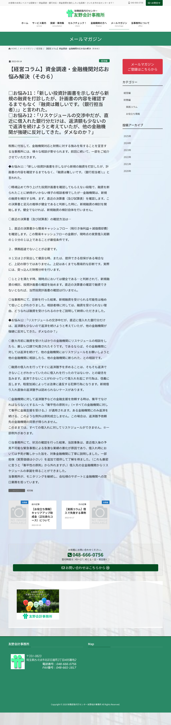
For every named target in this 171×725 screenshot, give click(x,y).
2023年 (127, 150)
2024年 (127, 143)
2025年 (127, 136)
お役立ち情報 (133, 113)
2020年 (127, 171)
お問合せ (154, 2)
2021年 (127, 164)
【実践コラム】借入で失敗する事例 (75, 511)
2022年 (127, 157)
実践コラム (132, 106)
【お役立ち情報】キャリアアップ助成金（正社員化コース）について (42, 514)
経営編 (104, 60)
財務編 (127, 100)
